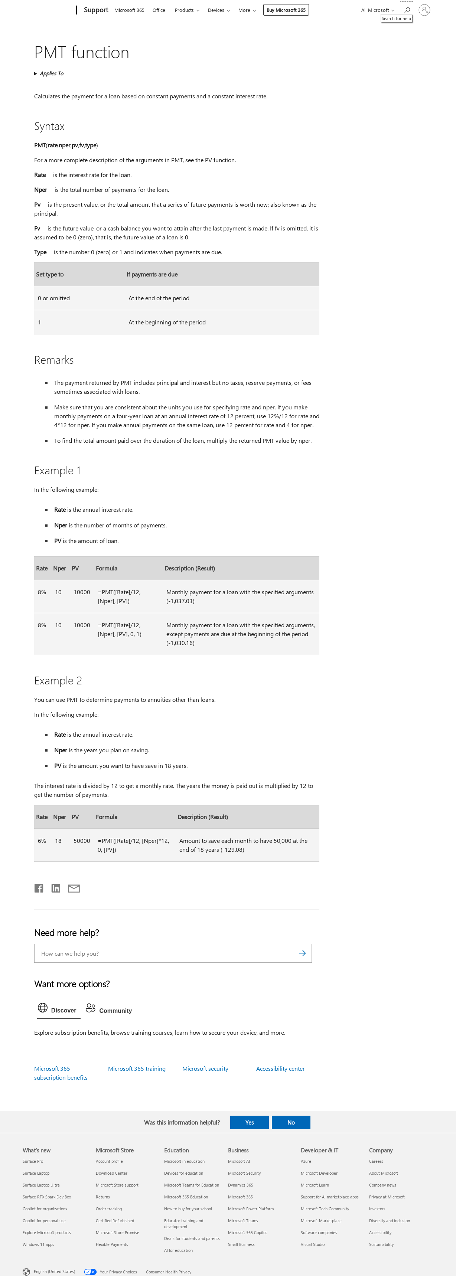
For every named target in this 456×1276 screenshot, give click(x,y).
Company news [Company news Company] (382, 1185)
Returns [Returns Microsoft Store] (103, 1197)
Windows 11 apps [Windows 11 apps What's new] (38, 1244)
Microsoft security (205, 1068)
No (291, 1122)
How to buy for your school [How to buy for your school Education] (188, 1208)
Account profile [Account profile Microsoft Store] (109, 1161)
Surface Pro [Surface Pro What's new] (33, 1161)
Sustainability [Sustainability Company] (381, 1244)
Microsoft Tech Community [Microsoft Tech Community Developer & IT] (325, 1208)
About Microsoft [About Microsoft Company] (383, 1173)
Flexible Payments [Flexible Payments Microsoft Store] (112, 1244)
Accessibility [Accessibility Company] (380, 1232)
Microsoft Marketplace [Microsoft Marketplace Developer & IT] (321, 1220)
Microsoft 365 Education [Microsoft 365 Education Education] (186, 1197)
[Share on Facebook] (39, 886)
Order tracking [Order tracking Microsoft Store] (109, 1208)
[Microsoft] (48, 10)
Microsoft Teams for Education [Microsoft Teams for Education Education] (191, 1185)
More (244, 10)
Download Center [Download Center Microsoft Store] (111, 1173)
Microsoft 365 (129, 10)
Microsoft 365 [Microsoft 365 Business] (240, 1197)
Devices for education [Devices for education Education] (183, 1173)
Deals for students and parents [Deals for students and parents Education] (192, 1238)
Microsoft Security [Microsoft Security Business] (244, 1173)
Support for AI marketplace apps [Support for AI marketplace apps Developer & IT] (330, 1197)
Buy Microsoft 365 (286, 10)
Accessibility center (280, 1068)
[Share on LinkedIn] (53, 886)
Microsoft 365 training (137, 1068)
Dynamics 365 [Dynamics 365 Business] (240, 1185)
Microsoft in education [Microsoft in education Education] (184, 1161)
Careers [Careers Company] (376, 1161)
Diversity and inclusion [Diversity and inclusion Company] (389, 1220)
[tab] (59, 1009)
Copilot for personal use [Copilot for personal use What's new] (44, 1220)
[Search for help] (406, 9)
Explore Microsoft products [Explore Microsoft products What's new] (47, 1232)
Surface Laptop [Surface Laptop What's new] (36, 1173)
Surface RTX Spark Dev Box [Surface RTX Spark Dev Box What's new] (47, 1197)
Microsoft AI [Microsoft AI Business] (239, 1161)
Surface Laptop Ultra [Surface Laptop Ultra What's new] (41, 1185)
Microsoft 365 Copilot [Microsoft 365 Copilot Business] (247, 1232)
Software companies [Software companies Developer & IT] (319, 1232)
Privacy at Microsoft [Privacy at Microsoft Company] (387, 1197)
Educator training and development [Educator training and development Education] (183, 1223)
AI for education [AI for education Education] (178, 1250)
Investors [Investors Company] (377, 1208)
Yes (249, 1122)
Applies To (51, 73)
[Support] (95, 10)
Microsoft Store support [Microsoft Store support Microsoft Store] (117, 1185)
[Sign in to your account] (424, 10)
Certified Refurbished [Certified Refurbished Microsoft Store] (115, 1220)
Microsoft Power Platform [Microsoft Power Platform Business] (251, 1208)
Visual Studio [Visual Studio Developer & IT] (313, 1244)
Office (159, 10)
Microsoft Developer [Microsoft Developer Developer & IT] (319, 1173)
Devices (216, 10)
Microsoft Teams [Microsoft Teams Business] (243, 1220)
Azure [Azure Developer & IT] (306, 1161)
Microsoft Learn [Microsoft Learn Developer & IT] (315, 1185)
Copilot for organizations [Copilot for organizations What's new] (45, 1208)
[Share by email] (70, 886)
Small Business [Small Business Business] (241, 1244)
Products (184, 10)
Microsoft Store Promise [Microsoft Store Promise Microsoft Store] (117, 1232)
